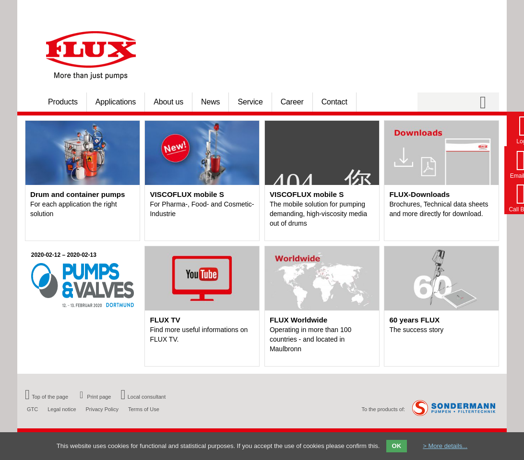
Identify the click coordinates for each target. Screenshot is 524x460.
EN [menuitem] (484, 10)
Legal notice (62, 409)
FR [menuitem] (496, 10)
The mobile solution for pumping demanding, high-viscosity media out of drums (318, 213)
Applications (115, 102)
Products (63, 102)
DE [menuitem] (472, 10)
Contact (334, 102)
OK (397, 445)
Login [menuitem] (420, 10)
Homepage (396, 10)
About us (168, 102)
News (210, 102)
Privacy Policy (102, 409)
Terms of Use (143, 409)
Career (292, 102)
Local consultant (143, 397)
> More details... (445, 445)
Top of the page (46, 397)
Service (250, 102)
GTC (32, 409)
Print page (94, 397)
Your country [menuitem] (446, 10)
